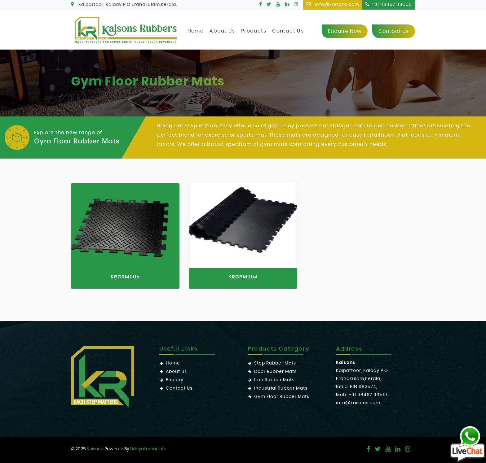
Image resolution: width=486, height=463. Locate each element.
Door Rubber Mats (275, 371)
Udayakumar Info (148, 449)
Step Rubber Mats (275, 363)
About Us (222, 30)
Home (196, 30)
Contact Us (288, 30)
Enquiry (174, 380)
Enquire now (344, 31)
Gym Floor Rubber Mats (281, 397)
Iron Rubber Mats (274, 380)
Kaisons (95, 449)
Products (253, 30)
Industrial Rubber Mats (280, 388)
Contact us (393, 31)
